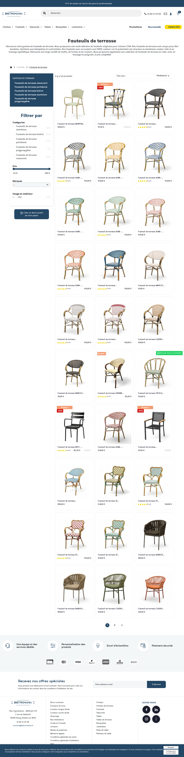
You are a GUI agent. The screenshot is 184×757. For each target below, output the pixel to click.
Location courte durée (59, 712)
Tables (48, 27)
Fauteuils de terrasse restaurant (31, 83)
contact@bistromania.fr (23, 725)
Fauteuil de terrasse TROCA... (151, 393)
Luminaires (78, 27)
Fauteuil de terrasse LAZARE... (151, 339)
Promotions (135, 26)
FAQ (52, 744)
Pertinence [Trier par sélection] (163, 76)
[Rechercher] (95, 13)
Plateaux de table (103, 733)
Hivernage (54, 716)
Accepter (171, 747)
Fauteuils (21, 27)
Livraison (54, 726)
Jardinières (101, 726)
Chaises (8, 27)
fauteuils (37, 46)
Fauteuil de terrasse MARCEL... (151, 285)
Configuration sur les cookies (171, 752)
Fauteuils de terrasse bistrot (29, 90)
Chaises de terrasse (104, 706)
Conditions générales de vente (63, 737)
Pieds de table (102, 730)
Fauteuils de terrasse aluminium (31, 94)
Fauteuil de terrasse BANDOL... (151, 554)
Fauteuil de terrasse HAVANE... (111, 393)
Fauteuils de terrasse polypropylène (25, 100)
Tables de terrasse (104, 719)
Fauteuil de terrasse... (107, 124)
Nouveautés (154, 26)
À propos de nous (57, 706)
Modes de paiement (58, 730)
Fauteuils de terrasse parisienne (31, 87)
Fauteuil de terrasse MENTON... (71, 124)
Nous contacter (57, 702)
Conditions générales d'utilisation (64, 740)
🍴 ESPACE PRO (173, 27)
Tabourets (36, 27)
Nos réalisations (57, 719)
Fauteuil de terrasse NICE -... (70, 447)
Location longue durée (59, 709)
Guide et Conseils (58, 723)
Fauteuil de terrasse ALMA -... (70, 177)
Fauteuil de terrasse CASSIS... (111, 608)
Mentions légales (57, 733)
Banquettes (62, 27)
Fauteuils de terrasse (23, 78)
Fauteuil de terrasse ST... (108, 501)
